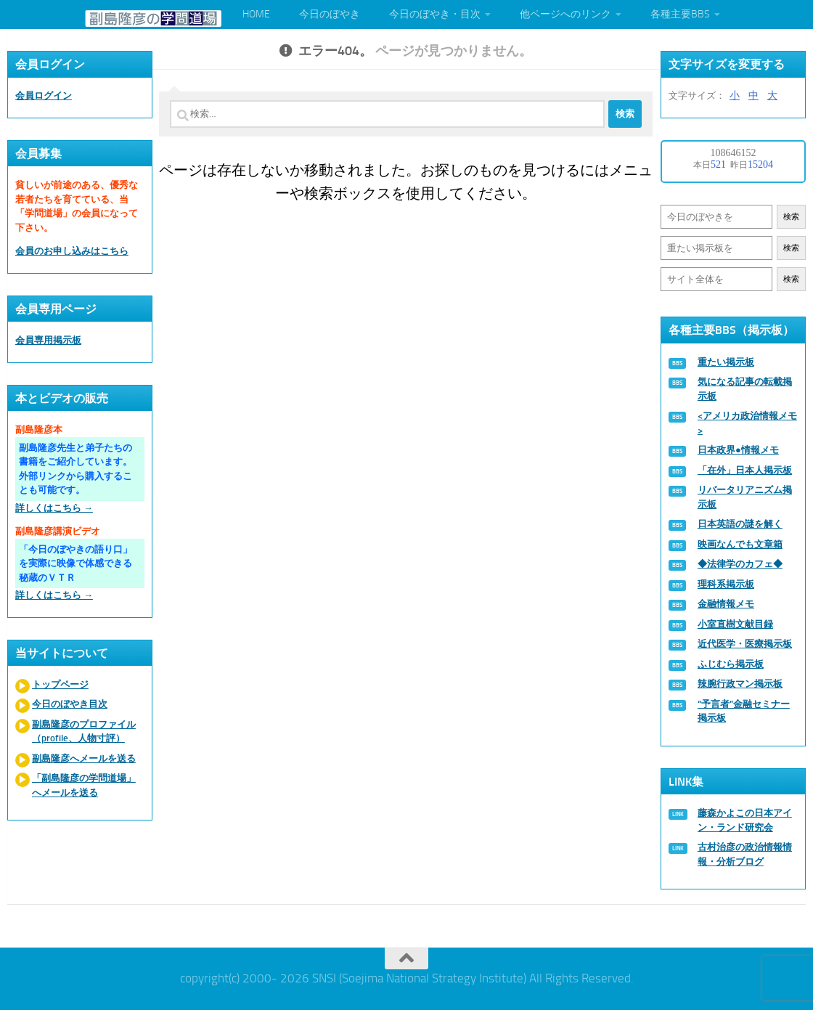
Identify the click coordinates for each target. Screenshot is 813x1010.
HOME (256, 14)
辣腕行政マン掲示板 (740, 683)
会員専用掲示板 (48, 340)
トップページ (60, 684)
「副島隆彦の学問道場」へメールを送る (84, 785)
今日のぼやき (329, 14)
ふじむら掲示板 (731, 664)
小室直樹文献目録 (735, 624)
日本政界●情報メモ (738, 449)
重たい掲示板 (726, 362)
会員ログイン (43, 95)
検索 (791, 216)
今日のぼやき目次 (69, 704)
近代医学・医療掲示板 (745, 643)
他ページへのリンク (565, 14)
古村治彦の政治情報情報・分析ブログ (745, 854)
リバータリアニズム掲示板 (745, 497)
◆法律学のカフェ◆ (740, 563)
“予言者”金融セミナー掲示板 (744, 711)
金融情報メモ (726, 603)
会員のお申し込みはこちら (71, 250)
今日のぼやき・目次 (435, 14)
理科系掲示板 (726, 584)
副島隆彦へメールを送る (84, 758)
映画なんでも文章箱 (740, 544)
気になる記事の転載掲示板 (745, 389)
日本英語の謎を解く (740, 523)
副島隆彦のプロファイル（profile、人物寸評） (84, 731)
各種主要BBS (680, 14)
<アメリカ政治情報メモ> (747, 423)
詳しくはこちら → (54, 507)
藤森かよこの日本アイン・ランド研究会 (745, 820)
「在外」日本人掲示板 (745, 470)
